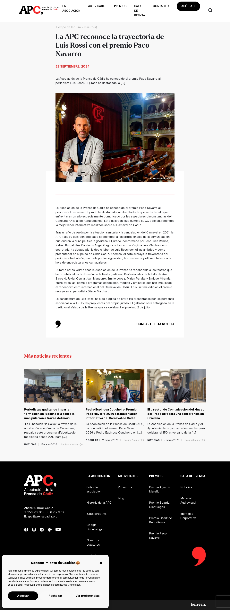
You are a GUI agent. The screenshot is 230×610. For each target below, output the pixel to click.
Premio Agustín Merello (159, 489)
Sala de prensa (139, 11)
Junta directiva (96, 513)
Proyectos (125, 487)
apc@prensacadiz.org (42, 516)
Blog (121, 498)
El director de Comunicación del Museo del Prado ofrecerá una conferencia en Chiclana (175, 414)
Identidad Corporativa (188, 516)
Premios (120, 6)
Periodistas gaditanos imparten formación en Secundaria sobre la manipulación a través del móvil (49, 414)
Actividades (97, 6)
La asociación (71, 8)
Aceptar (23, 595)
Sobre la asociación (94, 489)
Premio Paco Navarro (158, 535)
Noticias (186, 487)
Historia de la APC (99, 502)
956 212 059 (35, 512)
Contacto (161, 6)
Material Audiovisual (188, 500)
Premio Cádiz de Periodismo (160, 520)
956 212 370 (55, 512)
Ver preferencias (87, 595)
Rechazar (55, 595)
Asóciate (188, 6)
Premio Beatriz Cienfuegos (159, 504)
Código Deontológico (96, 527)
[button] (101, 563)
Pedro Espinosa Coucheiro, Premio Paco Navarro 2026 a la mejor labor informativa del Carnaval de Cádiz (111, 414)
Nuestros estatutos (93, 542)
